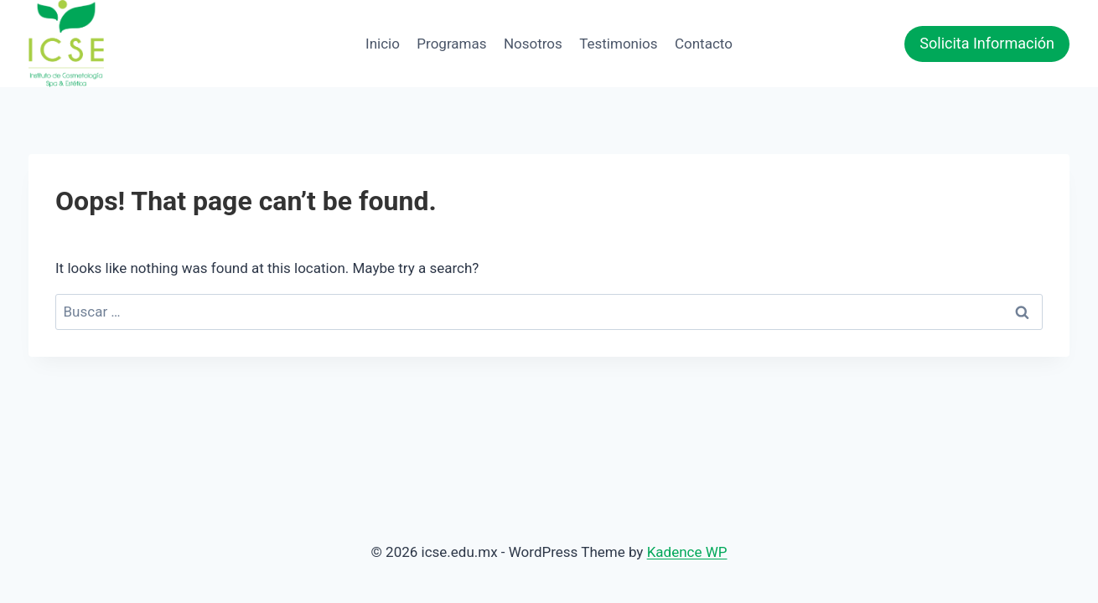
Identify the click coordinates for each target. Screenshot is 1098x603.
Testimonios (618, 43)
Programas (451, 43)
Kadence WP (687, 552)
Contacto (704, 43)
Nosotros (533, 43)
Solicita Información (986, 43)
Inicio (382, 43)
